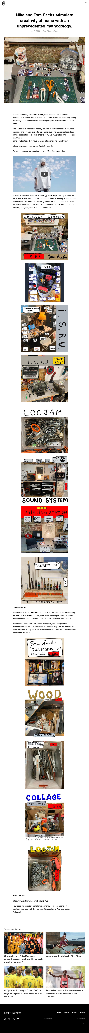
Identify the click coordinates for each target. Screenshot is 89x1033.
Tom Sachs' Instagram (42, 624)
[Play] (44, 174)
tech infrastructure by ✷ (80, 1023)
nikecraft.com (18, 627)
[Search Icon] (86, 3)
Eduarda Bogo (52, 31)
